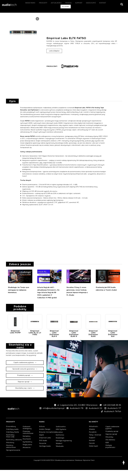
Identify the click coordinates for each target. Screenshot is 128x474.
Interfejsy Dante (12, 436)
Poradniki (92, 436)
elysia (41, 439)
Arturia (41, 430)
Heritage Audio (45, 450)
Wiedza (92, 433)
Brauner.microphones (47, 436)
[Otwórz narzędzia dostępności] (123, 462)
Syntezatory (27, 446)
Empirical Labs (45, 442)
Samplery (26, 440)
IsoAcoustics (61, 431)
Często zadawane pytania (112, 432)
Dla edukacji (110, 444)
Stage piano (27, 449)
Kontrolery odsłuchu (14, 444)
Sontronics (60, 439)
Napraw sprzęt (111, 438)
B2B (107, 447)
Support (92, 442)
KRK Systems (61, 433)
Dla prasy (109, 441)
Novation (59, 436)
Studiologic (60, 442)
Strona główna (7, 12)
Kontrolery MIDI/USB (10, 440)
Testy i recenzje (95, 439)
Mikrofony (10, 447)
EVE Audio (43, 445)
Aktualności (93, 430)
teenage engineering (64, 445)
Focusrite (42, 447)
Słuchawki (27, 443)
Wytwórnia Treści (88, 464)
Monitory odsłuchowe (11, 450)
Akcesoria (26, 451)
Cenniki (92, 447)
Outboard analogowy (21, 12)
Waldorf (59, 447)
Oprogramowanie (13, 454)
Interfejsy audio (12, 433)
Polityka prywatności (110, 450)
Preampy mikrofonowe (28, 436)
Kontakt (92, 444)
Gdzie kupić (93, 450)
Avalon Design (44, 433)
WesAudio (60, 450)
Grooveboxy (11, 430)
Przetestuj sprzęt (112, 435)
